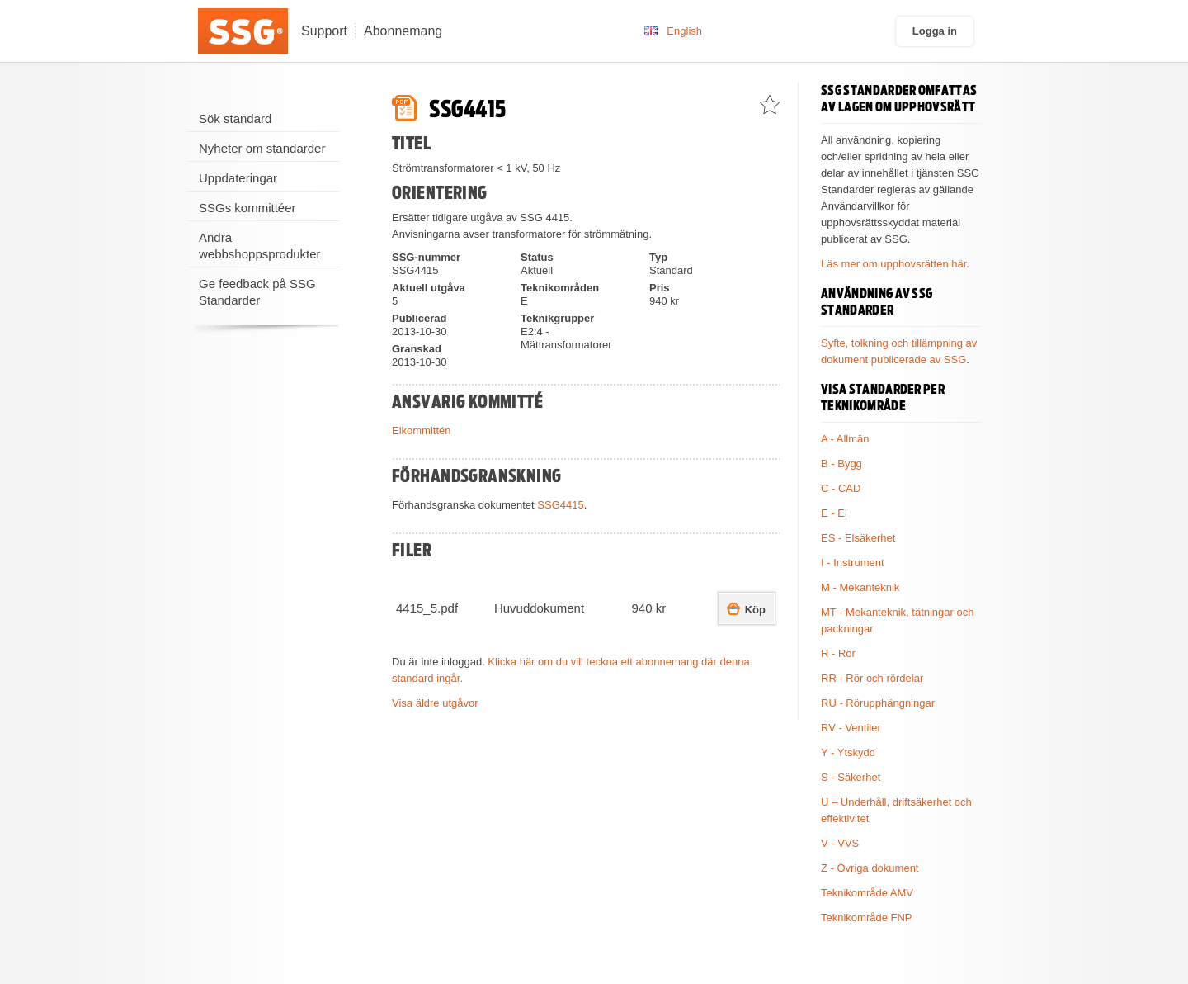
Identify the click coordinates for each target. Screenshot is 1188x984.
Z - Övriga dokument (870, 868)
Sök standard (235, 118)
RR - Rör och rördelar (872, 678)
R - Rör (838, 653)
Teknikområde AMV (867, 893)
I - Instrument (852, 562)
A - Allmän (845, 439)
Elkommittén (421, 430)
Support (324, 31)
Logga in (934, 31)
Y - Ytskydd (848, 752)
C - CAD (840, 488)
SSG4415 (560, 505)
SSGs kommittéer (247, 208)
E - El (834, 513)
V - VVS (840, 843)
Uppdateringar (238, 178)
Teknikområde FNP (866, 917)
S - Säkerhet (850, 777)
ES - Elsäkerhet (858, 538)
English (684, 31)
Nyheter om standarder (262, 148)
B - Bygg (841, 463)
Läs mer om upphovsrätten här (893, 264)
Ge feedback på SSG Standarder (257, 292)
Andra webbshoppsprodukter (260, 245)
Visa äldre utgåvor (435, 703)
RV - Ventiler (851, 727)
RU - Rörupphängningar (878, 703)
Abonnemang (403, 31)
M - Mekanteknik (860, 587)
